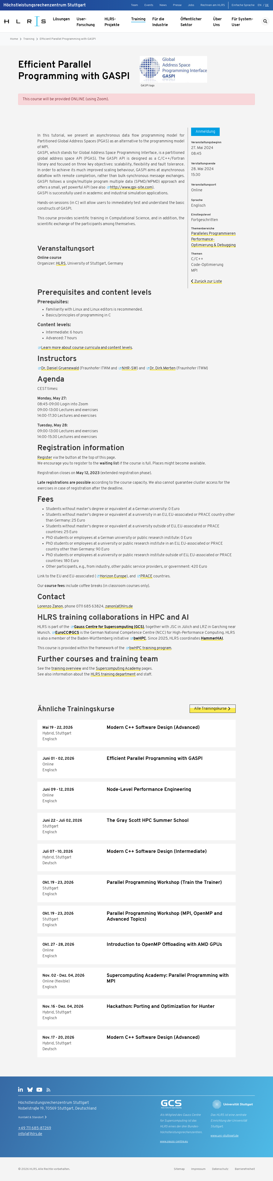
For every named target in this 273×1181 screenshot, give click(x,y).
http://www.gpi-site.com (131, 188)
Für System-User (242, 22)
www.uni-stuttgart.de (224, 1135)
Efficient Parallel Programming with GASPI (68, 39)
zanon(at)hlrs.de (119, 607)
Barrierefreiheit (245, 1169)
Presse (177, 5)
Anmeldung (205, 132)
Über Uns (217, 22)
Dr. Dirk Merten (163, 368)
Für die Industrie (160, 22)
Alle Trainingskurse (212, 709)
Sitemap (179, 1169)
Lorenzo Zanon (50, 607)
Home (14, 39)
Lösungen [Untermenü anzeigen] (61, 19)
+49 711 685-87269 (34, 1128)
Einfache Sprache (243, 5)
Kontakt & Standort (33, 1117)
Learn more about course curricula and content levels (86, 348)
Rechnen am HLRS (212, 5)
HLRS (61, 264)
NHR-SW (129, 368)
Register (44, 458)
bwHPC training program (150, 648)
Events (148, 5)
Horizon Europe (113, 576)
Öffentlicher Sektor (191, 22)
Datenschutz (220, 1169)
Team (134, 5)
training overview (66, 669)
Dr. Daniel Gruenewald (60, 368)
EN (259, 5)
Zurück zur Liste (206, 282)
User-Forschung (86, 22)
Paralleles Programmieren (213, 234)
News (163, 5)
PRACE (146, 576)
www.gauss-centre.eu (174, 1141)
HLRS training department (113, 674)
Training (138, 19)
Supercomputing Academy (118, 669)
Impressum (198, 1169)
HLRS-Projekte (112, 22)
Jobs (191, 5)
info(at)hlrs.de (30, 1134)
